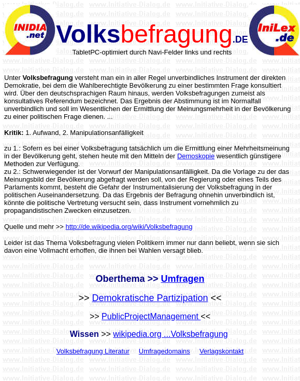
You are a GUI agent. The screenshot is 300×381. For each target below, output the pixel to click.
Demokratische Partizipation (150, 298)
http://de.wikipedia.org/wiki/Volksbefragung (129, 226)
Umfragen (183, 279)
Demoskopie (196, 156)
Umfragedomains (164, 351)
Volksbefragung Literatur (93, 351)
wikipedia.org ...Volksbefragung (170, 334)
